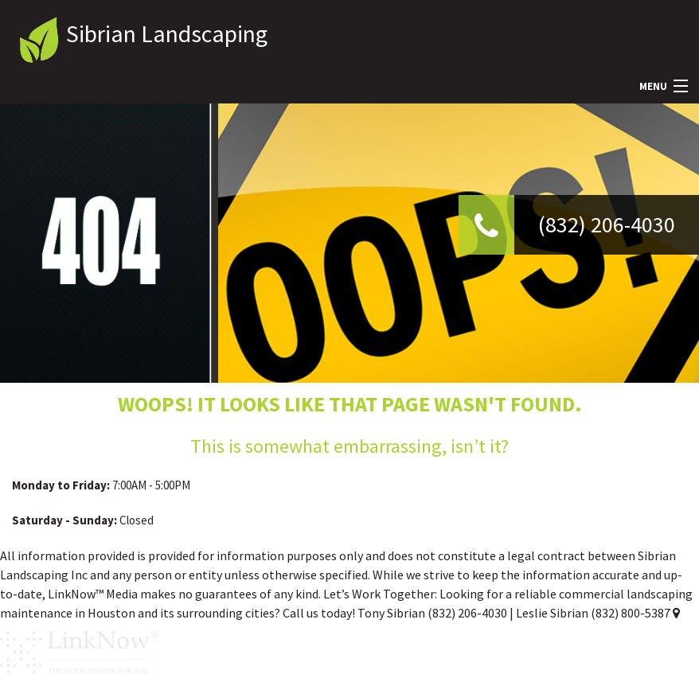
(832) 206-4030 (606, 224)
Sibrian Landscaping (166, 33)
